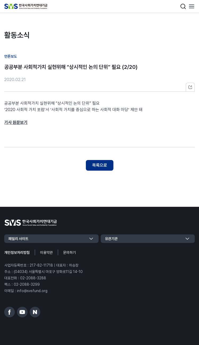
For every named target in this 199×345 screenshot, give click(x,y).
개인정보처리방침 (17, 252)
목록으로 (99, 165)
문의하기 (69, 252)
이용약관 (46, 252)
